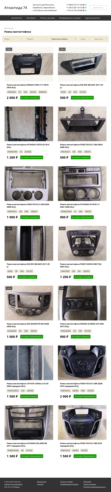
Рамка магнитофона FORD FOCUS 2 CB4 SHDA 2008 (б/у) (81, 145)
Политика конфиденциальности (94, 487)
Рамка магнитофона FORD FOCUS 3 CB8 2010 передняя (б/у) (81, 444)
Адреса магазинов (89, 484)
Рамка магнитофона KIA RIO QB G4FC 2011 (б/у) (81, 86)
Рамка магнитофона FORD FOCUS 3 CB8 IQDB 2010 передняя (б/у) (81, 384)
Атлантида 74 (14, 7)
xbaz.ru (17, 487)
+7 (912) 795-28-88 (74, 10)
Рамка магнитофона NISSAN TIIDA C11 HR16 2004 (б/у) (28, 86)
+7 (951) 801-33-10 (74, 7)
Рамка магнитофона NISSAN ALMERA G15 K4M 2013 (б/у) (82, 325)
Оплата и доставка (66, 482)
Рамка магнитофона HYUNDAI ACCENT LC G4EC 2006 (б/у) (80, 205)
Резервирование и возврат (69, 484)
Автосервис (87, 482)
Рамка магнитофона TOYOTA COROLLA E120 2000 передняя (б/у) (27, 384)
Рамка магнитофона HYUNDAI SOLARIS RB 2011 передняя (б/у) (27, 444)
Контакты (40, 484)
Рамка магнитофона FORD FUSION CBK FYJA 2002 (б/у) (80, 265)
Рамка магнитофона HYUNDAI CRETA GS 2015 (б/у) (28, 145)
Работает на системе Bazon (13, 484)
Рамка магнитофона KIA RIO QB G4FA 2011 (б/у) (28, 265)
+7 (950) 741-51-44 (74, 4)
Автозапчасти (9, 28)
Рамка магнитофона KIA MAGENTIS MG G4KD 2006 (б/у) (28, 325)
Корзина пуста (98, 7)
